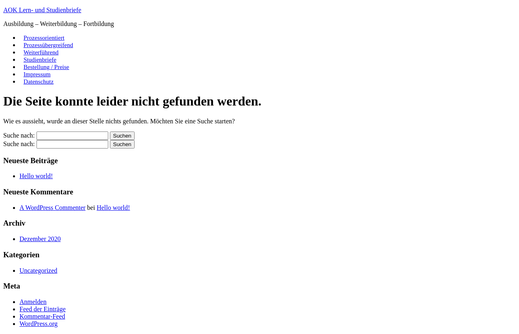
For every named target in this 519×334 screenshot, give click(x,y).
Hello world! (36, 175)
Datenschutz (39, 81)
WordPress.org (38, 323)
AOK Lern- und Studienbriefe (42, 9)
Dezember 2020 (40, 238)
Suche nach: (19, 135)
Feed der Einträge (42, 309)
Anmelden (33, 301)
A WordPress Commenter (52, 207)
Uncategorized (38, 270)
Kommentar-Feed (42, 316)
